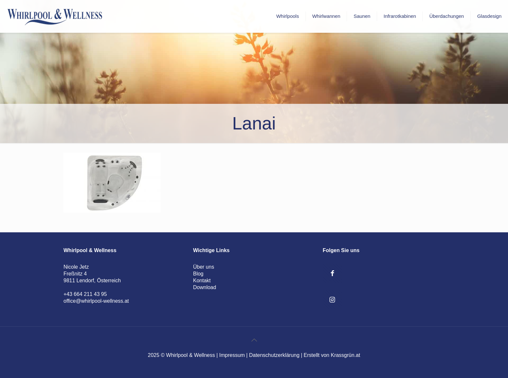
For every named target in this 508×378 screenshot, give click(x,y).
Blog (198, 273)
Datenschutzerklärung (274, 355)
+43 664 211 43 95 (85, 294)
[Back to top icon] (254, 340)
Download (204, 287)
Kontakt (202, 280)
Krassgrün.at (345, 355)
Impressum (232, 355)
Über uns (203, 267)
